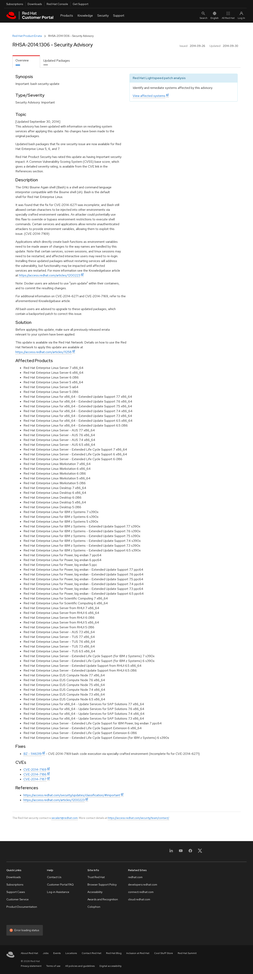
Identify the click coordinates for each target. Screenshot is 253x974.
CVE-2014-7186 (34, 774)
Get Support (80, 4)
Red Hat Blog (113, 953)
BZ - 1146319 (32, 754)
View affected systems (149, 96)
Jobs (45, 953)
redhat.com (135, 877)
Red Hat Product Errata (27, 36)
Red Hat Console (57, 4)
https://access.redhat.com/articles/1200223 (49, 275)
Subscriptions (14, 4)
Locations (71, 953)
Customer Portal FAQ (60, 884)
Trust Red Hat (96, 877)
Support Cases (15, 892)
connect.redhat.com (141, 892)
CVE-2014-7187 (34, 779)
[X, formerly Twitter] (200, 852)
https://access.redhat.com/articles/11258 (43, 352)
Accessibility (94, 892)
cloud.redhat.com (139, 899)
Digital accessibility (110, 966)
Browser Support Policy (102, 884)
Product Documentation (21, 907)
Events (57, 953)
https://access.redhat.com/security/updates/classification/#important (71, 795)
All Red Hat (228, 15)
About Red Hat (29, 953)
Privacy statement (31, 966)
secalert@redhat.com (64, 818)
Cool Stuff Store (163, 953)
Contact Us (54, 877)
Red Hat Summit (187, 953)
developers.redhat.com (142, 884)
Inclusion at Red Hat (137, 953)
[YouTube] (180, 852)
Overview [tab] (22, 60)
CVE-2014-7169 (34, 769)
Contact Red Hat (91, 953)
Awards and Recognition (102, 899)
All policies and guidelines (80, 966)
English (215, 15)
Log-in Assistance (58, 892)
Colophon (93, 907)
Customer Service (17, 899)
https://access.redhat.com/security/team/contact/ (138, 818)
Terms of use (53, 966)
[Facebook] (190, 852)
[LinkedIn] (171, 852)
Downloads (35, 4)
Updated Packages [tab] (56, 60)
